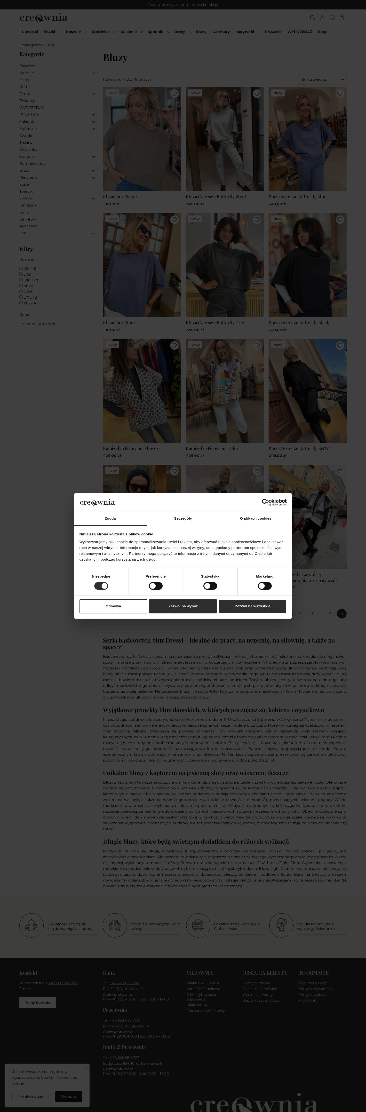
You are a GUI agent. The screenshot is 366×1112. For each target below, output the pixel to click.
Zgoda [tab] (110, 518)
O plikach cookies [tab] (255, 518)
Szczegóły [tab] (183, 518)
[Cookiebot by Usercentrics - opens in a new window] (265, 502)
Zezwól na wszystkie (253, 606)
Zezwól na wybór (183, 606)
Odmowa (113, 606)
